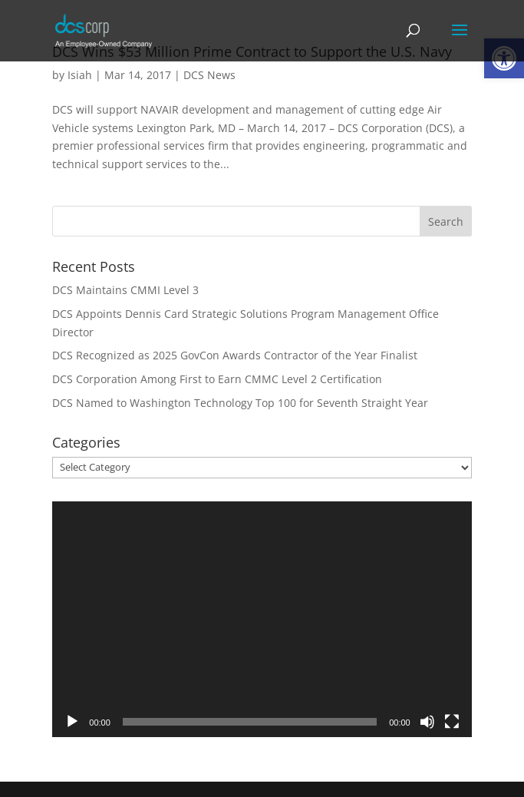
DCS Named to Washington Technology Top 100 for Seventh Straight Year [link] (240, 402)
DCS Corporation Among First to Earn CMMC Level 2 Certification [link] (217, 379)
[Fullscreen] (452, 721)
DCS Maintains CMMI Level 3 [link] (125, 290)
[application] (261, 619)
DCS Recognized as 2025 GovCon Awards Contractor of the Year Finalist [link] (234, 355)
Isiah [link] (80, 75)
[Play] (72, 721)
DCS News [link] (209, 75)
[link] (103, 29)
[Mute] (427, 721)
